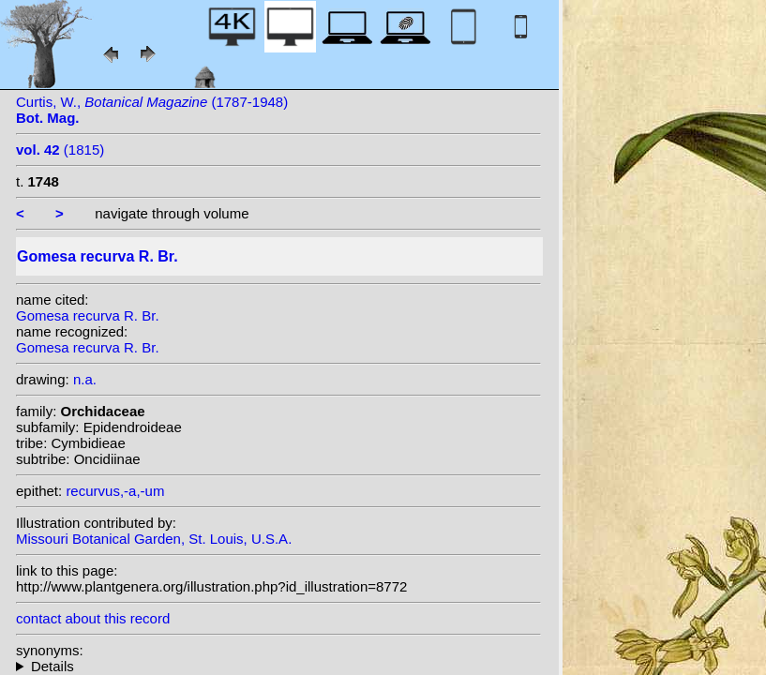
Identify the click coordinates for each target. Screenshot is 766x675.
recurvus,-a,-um (115, 491)
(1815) (60, 150)
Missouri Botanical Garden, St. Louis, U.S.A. (154, 539)
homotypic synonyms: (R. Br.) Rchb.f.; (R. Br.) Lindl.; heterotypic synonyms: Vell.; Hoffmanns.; (278, 666)
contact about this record (93, 618)
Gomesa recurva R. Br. (87, 315)
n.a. (85, 379)
